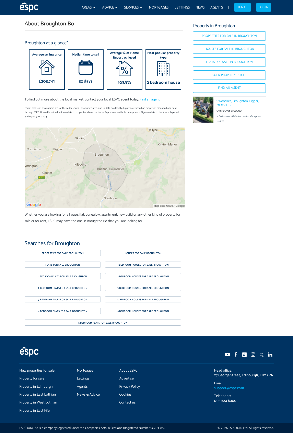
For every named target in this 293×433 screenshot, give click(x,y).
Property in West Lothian (38, 402)
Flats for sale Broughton (62, 265)
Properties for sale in (229, 36)
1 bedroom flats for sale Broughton (62, 276)
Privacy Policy (129, 387)
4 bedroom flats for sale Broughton (62, 311)
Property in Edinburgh (36, 387)
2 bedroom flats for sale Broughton (62, 288)
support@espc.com (229, 388)
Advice (108, 8)
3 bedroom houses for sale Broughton (143, 288)
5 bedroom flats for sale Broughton (103, 323)
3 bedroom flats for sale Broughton (62, 300)
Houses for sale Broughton (143, 253)
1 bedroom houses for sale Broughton (143, 265)
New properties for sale (37, 371)
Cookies (125, 395)
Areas (87, 8)
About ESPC (128, 371)
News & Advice (88, 395)
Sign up (242, 7)
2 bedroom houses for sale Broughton (143, 276)
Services (131, 8)
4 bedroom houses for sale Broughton (143, 300)
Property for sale (31, 378)
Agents (216, 8)
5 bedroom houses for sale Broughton (143, 311)
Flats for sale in (229, 62)
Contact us (127, 402)
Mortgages (159, 8)
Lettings (182, 8)
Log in (263, 7)
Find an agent (150, 100)
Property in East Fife (34, 411)
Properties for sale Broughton (63, 253)
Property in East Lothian (37, 395)
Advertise (126, 378)
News (200, 8)
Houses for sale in (229, 49)
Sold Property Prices (229, 75)
